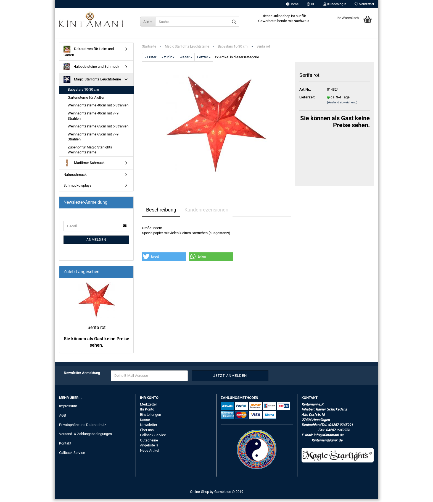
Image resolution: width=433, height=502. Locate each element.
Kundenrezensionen (206, 213)
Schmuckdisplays (77, 189)
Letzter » (203, 60)
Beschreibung (161, 213)
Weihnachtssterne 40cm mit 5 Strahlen (98, 108)
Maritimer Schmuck (84, 166)
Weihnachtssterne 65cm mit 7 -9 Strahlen (93, 140)
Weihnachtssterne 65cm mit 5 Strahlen (98, 129)
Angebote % (149, 448)
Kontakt (65, 447)
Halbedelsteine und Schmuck (91, 70)
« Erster (150, 60)
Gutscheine (149, 443)
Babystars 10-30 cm (83, 93)
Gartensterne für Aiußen (86, 100)
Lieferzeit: (307, 100)
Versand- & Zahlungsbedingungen (85, 437)
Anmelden (96, 243)
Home (292, 4)
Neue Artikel (149, 453)
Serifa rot (96, 330)
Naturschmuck (75, 178)
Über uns (147, 433)
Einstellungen (150, 417)
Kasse (145, 423)
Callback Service (72, 456)
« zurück (168, 60)
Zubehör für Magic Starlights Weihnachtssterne (90, 153)
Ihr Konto (147, 413)
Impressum (68, 409)
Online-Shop (199, 495)
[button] (164, 259)
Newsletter (148, 428)
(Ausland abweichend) (342, 106)
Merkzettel (364, 4)
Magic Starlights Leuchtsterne (92, 82)
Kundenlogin (334, 4)
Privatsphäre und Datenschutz (82, 428)
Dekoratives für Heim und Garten (89, 54)
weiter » (186, 60)
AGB (62, 418)
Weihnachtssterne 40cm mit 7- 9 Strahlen (93, 119)
